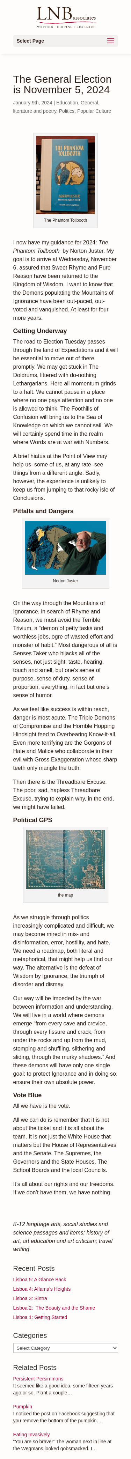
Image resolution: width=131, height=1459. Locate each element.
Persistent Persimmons (38, 1378)
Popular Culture (94, 111)
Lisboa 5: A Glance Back (39, 1279)
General (89, 102)
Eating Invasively (31, 1434)
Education (67, 102)
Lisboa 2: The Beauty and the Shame (54, 1308)
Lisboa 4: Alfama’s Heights (42, 1289)
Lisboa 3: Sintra (30, 1298)
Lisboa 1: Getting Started (40, 1317)
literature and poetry (34, 111)
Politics (66, 111)
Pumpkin (22, 1406)
